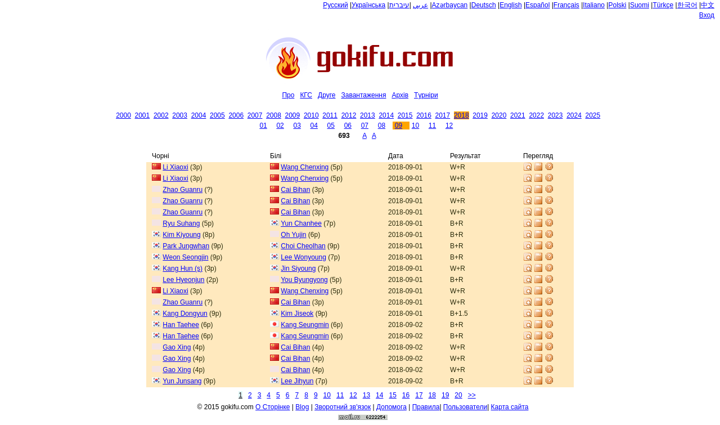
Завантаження (363, 95)
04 (314, 125)
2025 (593, 115)
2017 (443, 115)
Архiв (400, 95)
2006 (236, 115)
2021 (517, 115)
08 (381, 125)
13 (366, 395)
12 (449, 125)
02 (280, 125)
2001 (142, 115)
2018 (461, 115)
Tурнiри (426, 95)
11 (432, 125)
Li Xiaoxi (175, 167)
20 (458, 395)
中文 (707, 5)
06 (348, 125)
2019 (480, 115)
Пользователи (465, 407)
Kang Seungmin (304, 325)
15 (392, 395)
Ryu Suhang (181, 223)
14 (379, 395)
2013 (367, 115)
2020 (499, 115)
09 (398, 125)
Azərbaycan (450, 5)
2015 (405, 115)
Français (566, 5)
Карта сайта (510, 407)
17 (418, 395)
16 (406, 395)
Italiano (594, 5)
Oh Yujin (293, 235)
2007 (255, 115)
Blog (302, 407)
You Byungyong (304, 280)
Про (288, 95)
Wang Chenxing (304, 167)
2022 (536, 115)
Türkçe (662, 5)
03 (296, 125)
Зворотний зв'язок (342, 407)
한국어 (687, 5)
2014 (386, 115)
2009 (292, 115)
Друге (326, 95)
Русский (335, 5)
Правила (426, 407)
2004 (198, 115)
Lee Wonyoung (303, 257)
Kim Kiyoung (181, 235)
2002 (161, 115)
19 (445, 395)
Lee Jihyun (297, 381)
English (510, 5)
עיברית (399, 5)
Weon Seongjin (185, 257)
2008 (273, 115)
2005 (217, 115)
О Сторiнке (272, 407)
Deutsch (483, 5)
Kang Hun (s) (182, 268)
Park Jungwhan (186, 246)
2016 (423, 115)
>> (472, 395)
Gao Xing (177, 347)
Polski (617, 5)
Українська (368, 5)
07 (364, 125)
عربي (420, 5)
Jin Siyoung (298, 268)
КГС (306, 95)
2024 (574, 115)
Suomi (639, 5)
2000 (123, 115)
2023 (555, 115)
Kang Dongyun (185, 313)
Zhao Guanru (182, 190)
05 (331, 125)
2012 (349, 115)
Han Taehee (181, 325)
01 (263, 125)
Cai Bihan (295, 190)
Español (537, 5)
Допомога (391, 407)
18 (432, 395)
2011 (330, 115)
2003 (179, 115)
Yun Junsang (182, 381)
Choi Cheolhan (303, 246)
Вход (706, 15)
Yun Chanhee (301, 223)
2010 (311, 115)
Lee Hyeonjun (183, 280)
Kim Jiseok (297, 313)
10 (415, 125)
